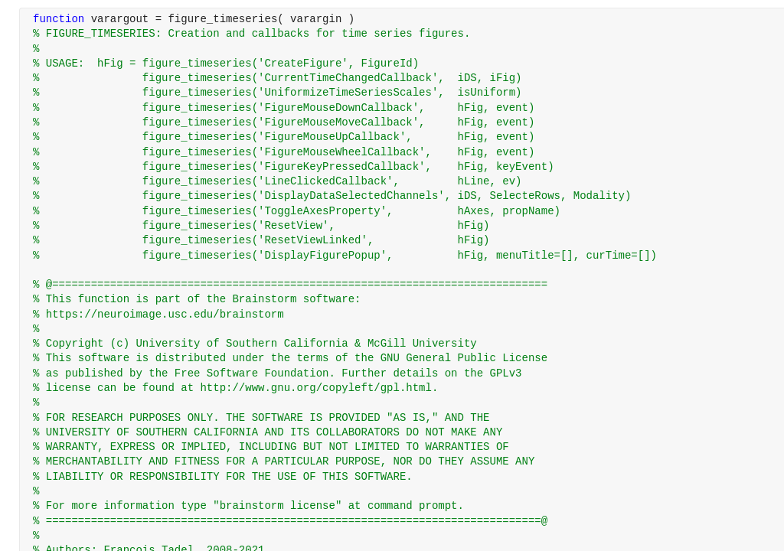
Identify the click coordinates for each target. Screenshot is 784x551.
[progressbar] (438, 313)
